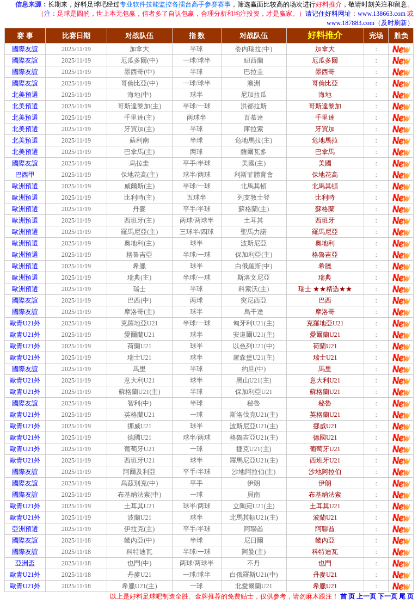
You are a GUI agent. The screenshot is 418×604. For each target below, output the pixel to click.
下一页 (387, 596)
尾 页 (406, 596)
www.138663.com (381, 13)
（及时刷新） (394, 23)
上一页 (366, 596)
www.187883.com (350, 23)
